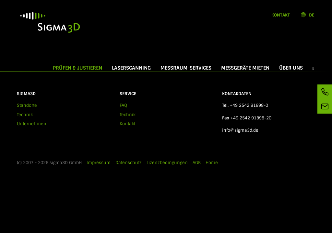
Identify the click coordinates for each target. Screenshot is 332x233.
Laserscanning (131, 68)
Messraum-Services (185, 68)
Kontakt (280, 15)
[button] (313, 68)
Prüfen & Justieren (80, 68)
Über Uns (291, 68)
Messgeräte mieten (245, 68)
